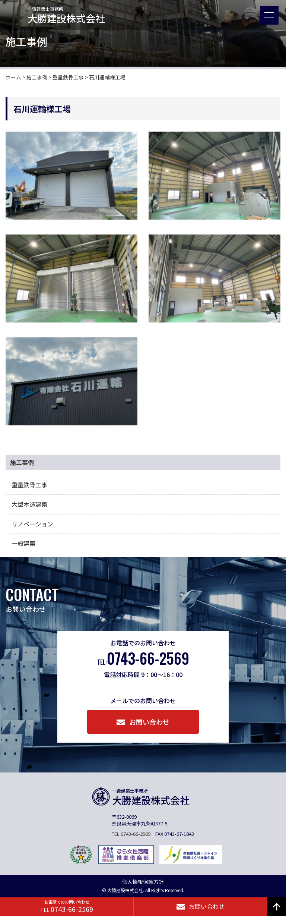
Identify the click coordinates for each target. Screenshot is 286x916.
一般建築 (23, 543)
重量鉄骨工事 (29, 484)
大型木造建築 (29, 504)
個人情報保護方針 (143, 881)
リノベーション (32, 523)
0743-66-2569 (143, 659)
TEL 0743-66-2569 (131, 833)
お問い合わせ (143, 722)
